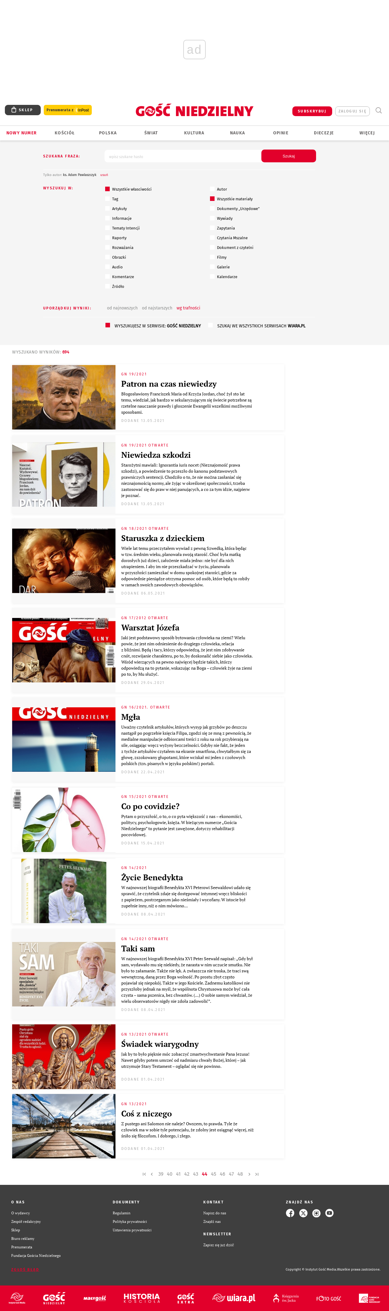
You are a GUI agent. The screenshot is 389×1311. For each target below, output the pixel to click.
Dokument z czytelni (231, 247)
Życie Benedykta (152, 877)
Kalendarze (223, 276)
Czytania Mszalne (229, 237)
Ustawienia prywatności (132, 1230)
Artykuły (116, 208)
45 (213, 1174)
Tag (111, 198)
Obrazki (115, 257)
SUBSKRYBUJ (312, 111)
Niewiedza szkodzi (156, 455)
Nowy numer (21, 133)
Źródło (114, 286)
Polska (108, 133)
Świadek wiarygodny (160, 1044)
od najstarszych (157, 308)
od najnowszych (122, 308)
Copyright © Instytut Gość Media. (311, 1269)
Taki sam (138, 948)
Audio (114, 266)
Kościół (65, 133)
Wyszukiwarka (378, 110)
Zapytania (222, 228)
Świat (151, 133)
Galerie (220, 266)
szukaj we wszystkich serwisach (261, 326)
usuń (104, 175)
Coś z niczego (146, 1113)
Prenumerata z (67, 110)
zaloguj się (353, 111)
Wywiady (221, 218)
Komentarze (119, 276)
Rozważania (119, 247)
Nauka (237, 133)
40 (169, 1174)
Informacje (118, 218)
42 (186, 1174)
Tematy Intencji (122, 228)
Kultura (194, 133)
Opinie (280, 133)
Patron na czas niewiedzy (169, 383)
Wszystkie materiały (231, 198)
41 (178, 1174)
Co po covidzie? (150, 806)
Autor (218, 189)
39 (160, 1174)
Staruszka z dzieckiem (163, 538)
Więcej (367, 133)
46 (222, 1174)
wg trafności (188, 308)
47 (231, 1174)
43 (195, 1174)
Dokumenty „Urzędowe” (235, 208)
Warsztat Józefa (150, 627)
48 (240, 1174)
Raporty (115, 237)
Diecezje (324, 133)
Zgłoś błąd (25, 1270)
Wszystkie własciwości (128, 189)
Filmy (218, 257)
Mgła (130, 717)
